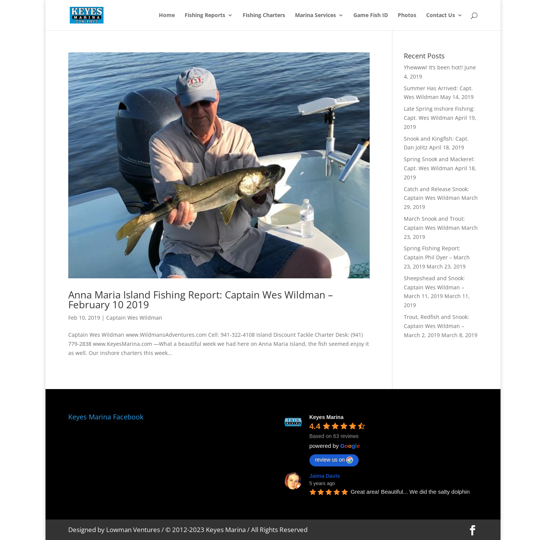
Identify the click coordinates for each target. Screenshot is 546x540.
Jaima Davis (324, 476)
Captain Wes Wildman (134, 317)
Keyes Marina (326, 417)
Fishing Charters (264, 16)
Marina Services (315, 16)
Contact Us (440, 16)
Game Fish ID (370, 16)
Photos (407, 16)
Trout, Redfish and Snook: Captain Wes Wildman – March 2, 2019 (436, 326)
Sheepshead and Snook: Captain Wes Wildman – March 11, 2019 (434, 287)
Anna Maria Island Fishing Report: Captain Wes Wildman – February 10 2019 (200, 299)
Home (167, 16)
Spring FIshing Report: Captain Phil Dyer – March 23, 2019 (437, 257)
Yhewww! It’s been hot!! (433, 67)
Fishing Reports (205, 16)
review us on (334, 460)
